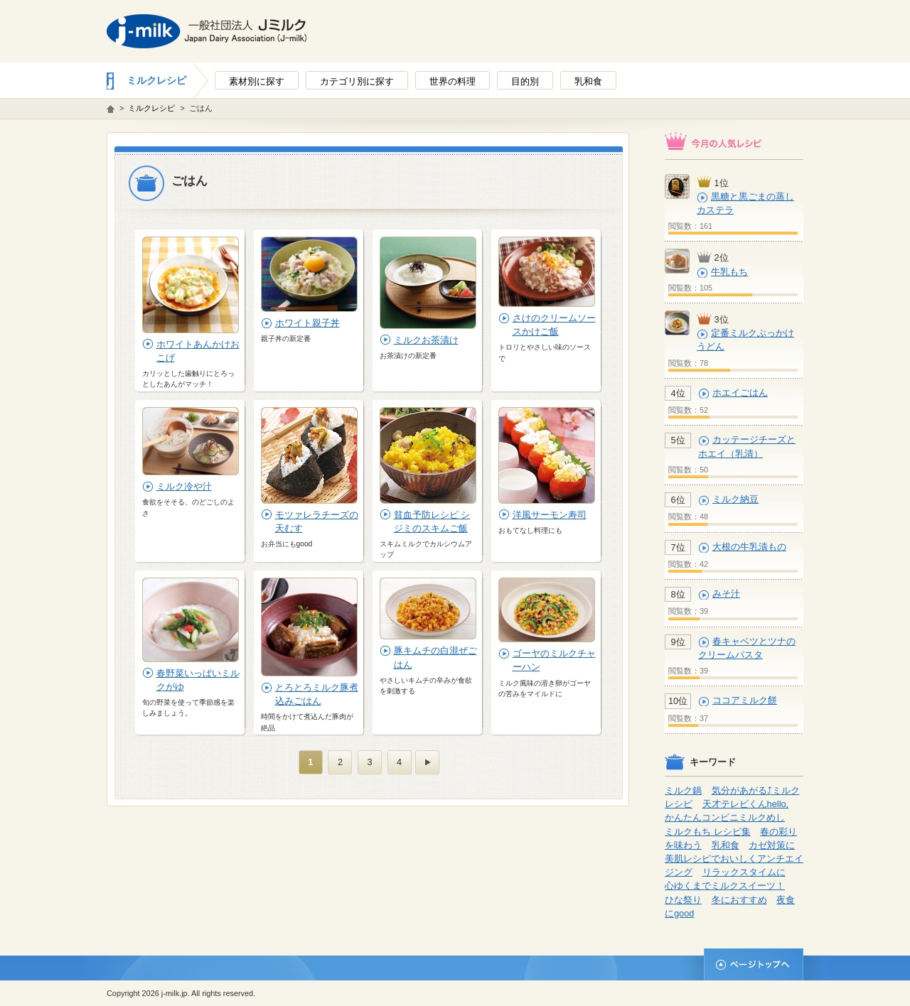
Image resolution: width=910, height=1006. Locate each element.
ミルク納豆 (735, 499)
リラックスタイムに (744, 872)
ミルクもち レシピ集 (708, 831)
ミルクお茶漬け (426, 340)
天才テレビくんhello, (745, 804)
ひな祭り (683, 899)
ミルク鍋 (683, 790)
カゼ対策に (772, 845)
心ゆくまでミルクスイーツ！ (725, 885)
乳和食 (725, 845)
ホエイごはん (740, 392)
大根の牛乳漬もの (749, 546)
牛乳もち (729, 271)
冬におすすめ (739, 899)
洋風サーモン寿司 (550, 514)
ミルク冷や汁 (184, 486)
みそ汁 (726, 593)
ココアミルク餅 (744, 700)
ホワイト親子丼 (307, 323)
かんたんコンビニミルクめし (725, 817)
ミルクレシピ (156, 80)
